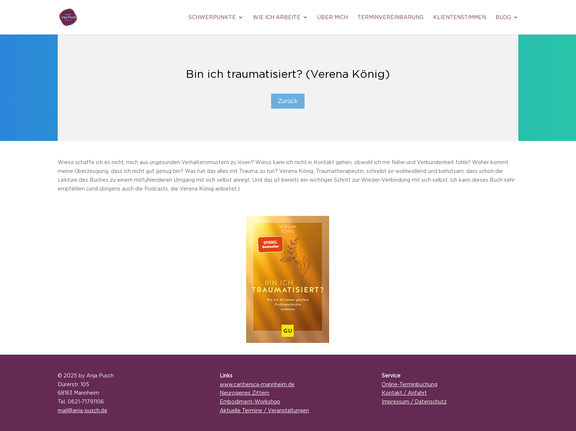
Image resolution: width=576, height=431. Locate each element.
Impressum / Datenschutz (414, 401)
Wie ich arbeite (276, 17)
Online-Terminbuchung (410, 384)
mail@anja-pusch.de (82, 410)
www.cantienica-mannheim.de (257, 384)
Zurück (288, 101)
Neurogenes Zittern (244, 392)
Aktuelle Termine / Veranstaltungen (264, 410)
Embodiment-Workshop (250, 401)
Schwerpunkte (212, 17)
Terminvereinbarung (390, 17)
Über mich (332, 17)
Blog (503, 17)
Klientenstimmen (459, 17)
